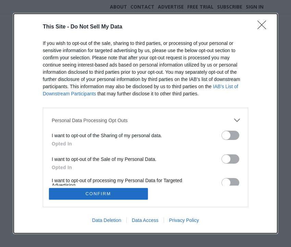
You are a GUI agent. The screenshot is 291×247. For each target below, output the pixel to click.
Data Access (145, 220)
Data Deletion (106, 220)
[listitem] (145, 120)
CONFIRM (98, 193)
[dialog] (145, 123)
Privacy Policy (184, 220)
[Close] (263, 27)
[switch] (230, 135)
